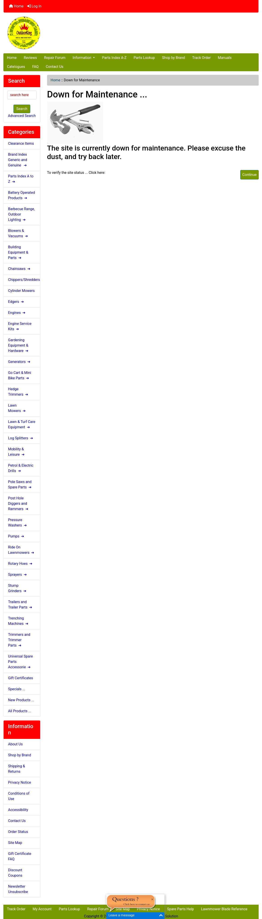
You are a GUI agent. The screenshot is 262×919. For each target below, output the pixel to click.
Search (21, 109)
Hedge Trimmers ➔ (18, 392)
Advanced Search (22, 116)
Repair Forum (54, 58)
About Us (15, 744)
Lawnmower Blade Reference (224, 909)
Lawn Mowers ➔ (17, 408)
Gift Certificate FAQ (19, 856)
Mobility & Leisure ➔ (16, 452)
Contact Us (54, 67)
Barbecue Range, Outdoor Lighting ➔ (21, 214)
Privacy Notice (19, 782)
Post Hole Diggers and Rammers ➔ (18, 503)
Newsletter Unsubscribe (18, 889)
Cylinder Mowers (21, 291)
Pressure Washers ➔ (18, 522)
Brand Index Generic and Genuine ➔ (18, 159)
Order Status (18, 832)
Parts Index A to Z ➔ (20, 179)
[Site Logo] (46, 33)
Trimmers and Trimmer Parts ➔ (19, 639)
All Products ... (19, 711)
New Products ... (21, 700)
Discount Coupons (15, 873)
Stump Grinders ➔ (17, 588)
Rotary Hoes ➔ (20, 563)
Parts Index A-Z (114, 58)
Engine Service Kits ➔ (19, 326)
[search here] (22, 95)
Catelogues (16, 67)
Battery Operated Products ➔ (21, 195)
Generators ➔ (19, 362)
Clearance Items (21, 143)
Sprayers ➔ (18, 574)
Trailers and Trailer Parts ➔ (20, 604)
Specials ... (16, 689)
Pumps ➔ (16, 536)
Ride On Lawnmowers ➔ (21, 550)
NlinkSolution (167, 916)
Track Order (201, 58)
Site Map (15, 843)
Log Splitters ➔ (21, 438)
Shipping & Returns (16, 769)
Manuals (225, 58)
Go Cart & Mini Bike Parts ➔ (19, 375)
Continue (249, 175)
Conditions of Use (18, 796)
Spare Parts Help (180, 909)
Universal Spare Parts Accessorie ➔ (20, 661)
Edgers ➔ (16, 302)
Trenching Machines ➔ (18, 621)
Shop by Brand (173, 58)
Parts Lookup (144, 58)
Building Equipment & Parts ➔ (18, 252)
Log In (34, 6)
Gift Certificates (20, 678)
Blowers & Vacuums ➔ (18, 233)
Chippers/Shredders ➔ (24, 280)
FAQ (35, 67)
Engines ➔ (17, 313)
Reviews (30, 58)
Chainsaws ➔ (19, 269)
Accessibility (18, 810)
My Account (42, 909)
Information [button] (82, 58)
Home (16, 6)
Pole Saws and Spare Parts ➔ (20, 484)
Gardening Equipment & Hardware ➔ (18, 345)
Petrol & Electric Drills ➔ (20, 468)
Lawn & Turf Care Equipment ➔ (21, 424)
